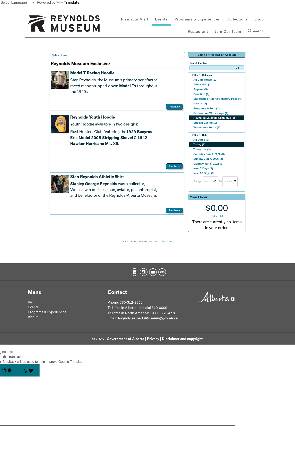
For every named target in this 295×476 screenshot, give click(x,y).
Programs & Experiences (197, 19)
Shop (259, 19)
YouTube (152, 272)
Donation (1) (201, 94)
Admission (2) (202, 84)
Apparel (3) (200, 89)
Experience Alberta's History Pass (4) (217, 98)
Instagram (143, 272)
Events (161, 19)
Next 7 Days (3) (203, 168)
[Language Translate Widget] (17, 2)
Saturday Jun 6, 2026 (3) (209, 154)
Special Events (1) (205, 122)
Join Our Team (228, 31)
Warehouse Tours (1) (206, 127)
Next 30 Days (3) (203, 173)
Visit (31, 302)
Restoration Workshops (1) (210, 113)
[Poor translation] (28, 370)
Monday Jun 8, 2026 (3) (208, 163)
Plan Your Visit (134, 19)
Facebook (133, 272)
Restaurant (198, 31)
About (33, 317)
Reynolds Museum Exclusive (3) (214, 117)
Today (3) (199, 144)
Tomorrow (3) (202, 149)
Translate (67, 2)
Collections (237, 19)
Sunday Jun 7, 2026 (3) (208, 158)
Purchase (174, 106)
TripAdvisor (161, 272)
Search (256, 31)
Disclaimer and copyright (182, 339)
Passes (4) (200, 103)
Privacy (153, 339)
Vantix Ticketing (163, 241)
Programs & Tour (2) (206, 108)
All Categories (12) (205, 79)
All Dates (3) (201, 139)
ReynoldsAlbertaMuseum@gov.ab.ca (148, 318)
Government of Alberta (125, 339)
